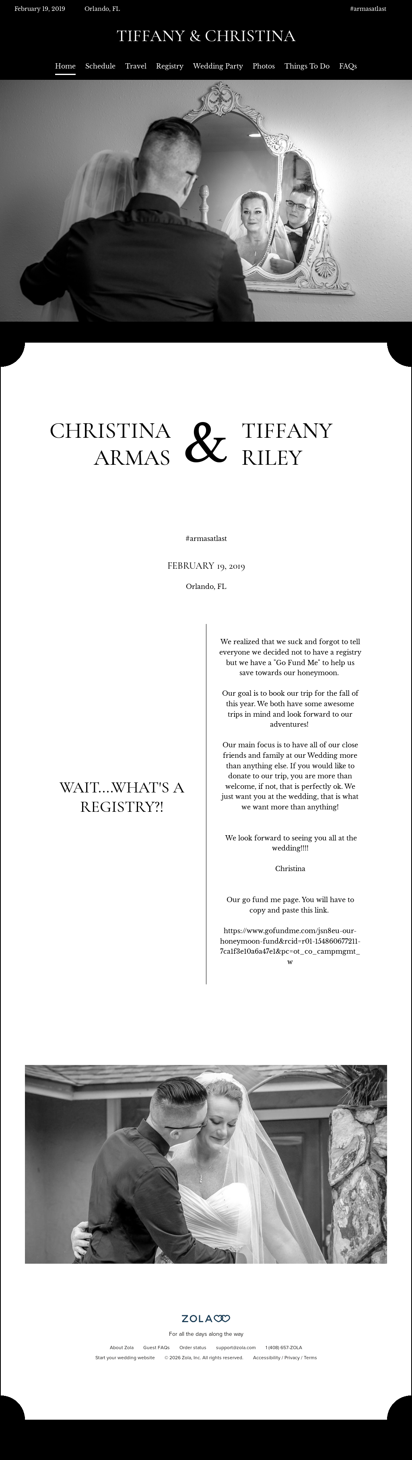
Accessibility (266, 1358)
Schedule (100, 66)
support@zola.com (236, 1348)
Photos (264, 66)
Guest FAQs (156, 1348)
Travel (135, 66)
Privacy (292, 1358)
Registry (169, 66)
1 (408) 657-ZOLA (284, 1348)
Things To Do (307, 66)
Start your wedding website (125, 1358)
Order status (192, 1348)
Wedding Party (218, 66)
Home (65, 66)
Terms (310, 1358)
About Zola (122, 1348)
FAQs (348, 66)
